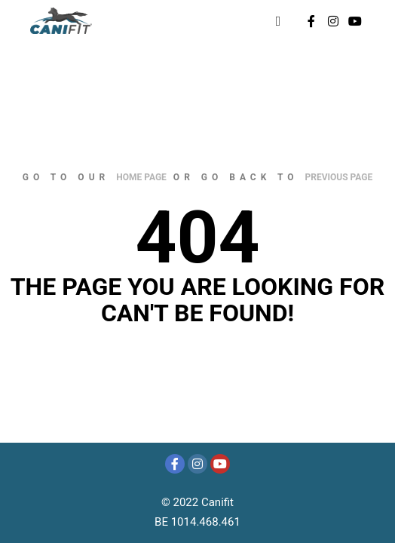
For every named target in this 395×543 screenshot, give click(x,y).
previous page (339, 177)
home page (141, 177)
